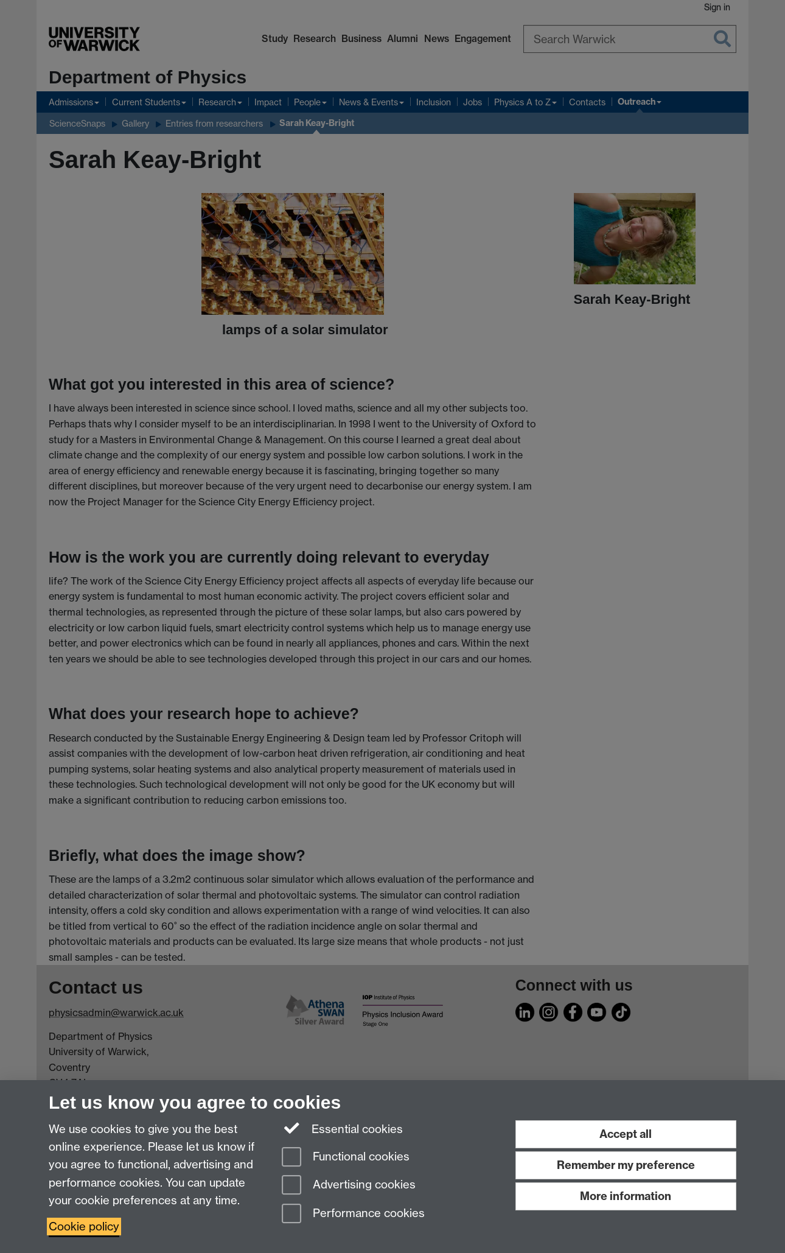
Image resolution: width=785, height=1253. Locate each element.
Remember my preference (626, 1165)
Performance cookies (353, 1214)
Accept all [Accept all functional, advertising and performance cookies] (625, 1134)
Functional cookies (346, 1157)
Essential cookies (342, 1128)
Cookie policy (84, 1227)
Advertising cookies (349, 1185)
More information (625, 1196)
